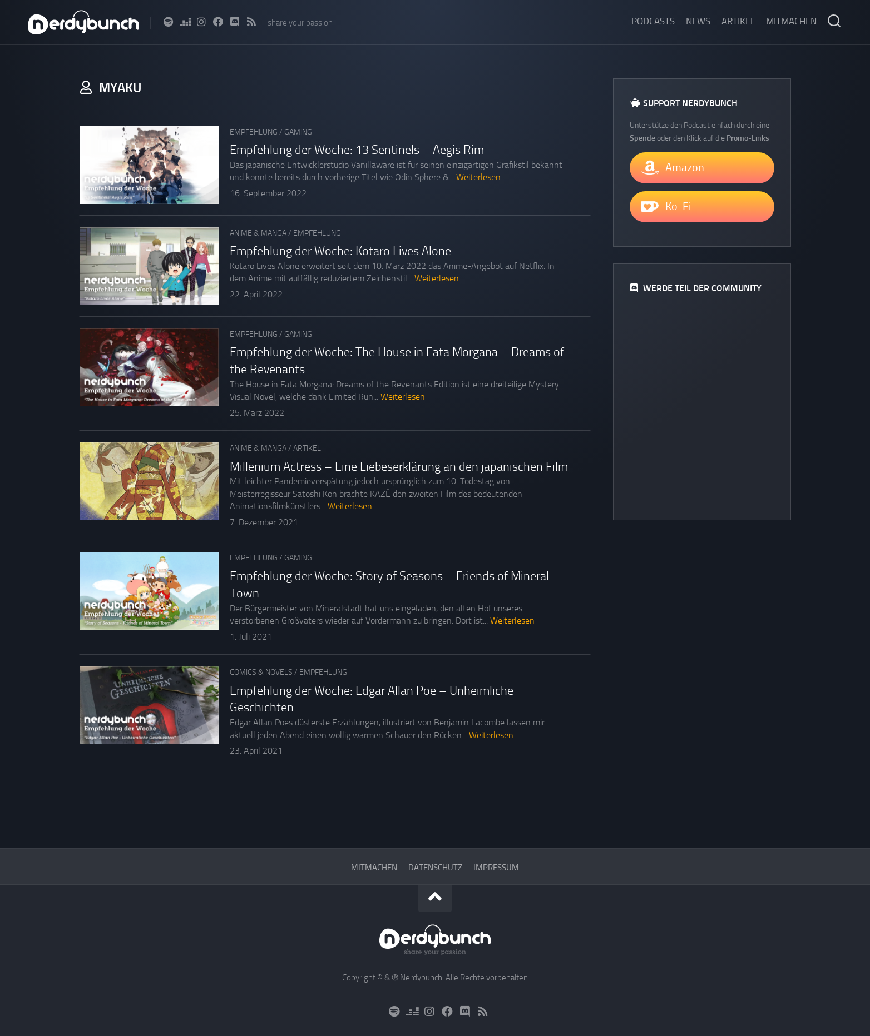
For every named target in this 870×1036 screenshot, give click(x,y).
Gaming (298, 132)
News (698, 21)
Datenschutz (435, 868)
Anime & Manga (258, 233)
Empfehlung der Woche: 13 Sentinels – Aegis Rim (357, 150)
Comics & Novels (261, 672)
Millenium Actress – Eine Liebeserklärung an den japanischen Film (399, 467)
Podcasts (653, 21)
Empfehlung (254, 132)
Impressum (496, 868)
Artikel (738, 21)
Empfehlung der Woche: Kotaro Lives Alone (340, 251)
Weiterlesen (478, 177)
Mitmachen (791, 21)
